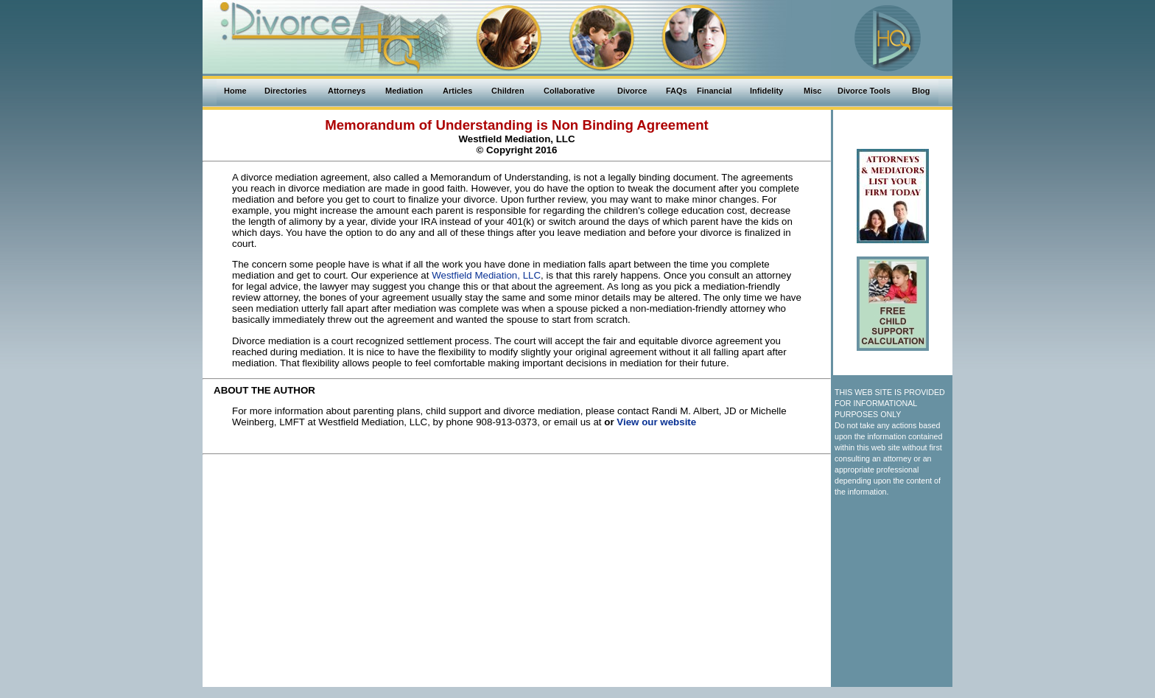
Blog (921, 90)
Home (235, 90)
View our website (656, 421)
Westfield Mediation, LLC (486, 275)
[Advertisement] (517, 493)
